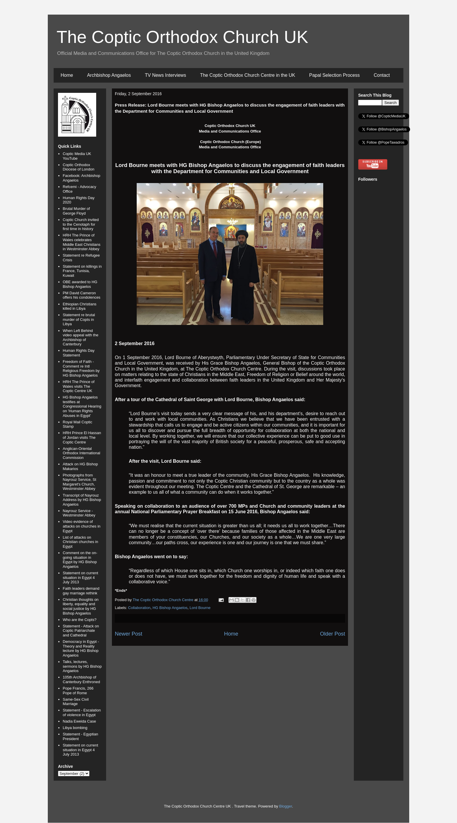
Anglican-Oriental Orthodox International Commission (81, 453)
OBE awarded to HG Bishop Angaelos (80, 284)
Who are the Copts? (79, 619)
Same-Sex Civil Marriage (76, 701)
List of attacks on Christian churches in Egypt (80, 542)
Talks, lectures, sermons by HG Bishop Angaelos (82, 666)
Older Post (332, 634)
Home (67, 75)
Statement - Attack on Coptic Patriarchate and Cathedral (81, 630)
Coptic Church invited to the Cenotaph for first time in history (81, 224)
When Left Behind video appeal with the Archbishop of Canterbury (80, 337)
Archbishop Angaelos (109, 75)
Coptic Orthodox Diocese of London (78, 167)
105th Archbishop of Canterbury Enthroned (81, 679)
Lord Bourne (200, 607)
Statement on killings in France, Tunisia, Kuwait (82, 271)
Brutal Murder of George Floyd (76, 210)
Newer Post (128, 634)
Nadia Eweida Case (79, 721)
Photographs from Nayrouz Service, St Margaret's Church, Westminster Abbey (79, 482)
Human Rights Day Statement (78, 352)
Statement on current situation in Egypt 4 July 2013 (80, 577)
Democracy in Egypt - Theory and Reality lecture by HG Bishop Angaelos (81, 648)
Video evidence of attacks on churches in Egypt (81, 526)
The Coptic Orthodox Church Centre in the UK (247, 75)
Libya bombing (75, 727)
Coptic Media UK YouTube (77, 156)
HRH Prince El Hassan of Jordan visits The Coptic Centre (82, 437)
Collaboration (139, 607)
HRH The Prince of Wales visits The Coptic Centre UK (78, 386)
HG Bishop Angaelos (169, 607)
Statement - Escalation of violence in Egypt (82, 712)
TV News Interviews (165, 75)
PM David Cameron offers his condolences (81, 295)
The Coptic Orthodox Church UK (182, 37)
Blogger (285, 806)
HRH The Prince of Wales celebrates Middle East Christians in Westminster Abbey (81, 242)
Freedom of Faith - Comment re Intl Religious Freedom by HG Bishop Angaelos (81, 368)
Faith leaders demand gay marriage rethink (81, 590)
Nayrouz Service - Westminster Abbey (79, 513)
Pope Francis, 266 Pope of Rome (78, 690)
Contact (382, 75)
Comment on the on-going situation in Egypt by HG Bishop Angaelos (80, 560)
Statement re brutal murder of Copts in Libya (79, 319)
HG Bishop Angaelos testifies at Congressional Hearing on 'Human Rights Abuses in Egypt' (82, 406)
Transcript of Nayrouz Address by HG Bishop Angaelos (82, 500)
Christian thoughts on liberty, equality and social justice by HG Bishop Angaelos (81, 606)
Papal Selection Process (334, 75)
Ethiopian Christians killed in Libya (79, 306)
